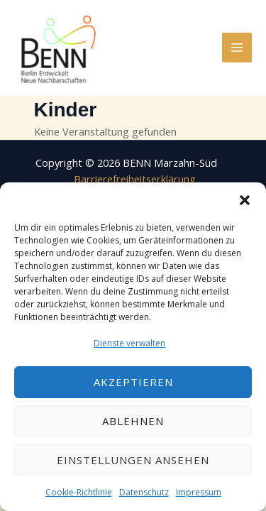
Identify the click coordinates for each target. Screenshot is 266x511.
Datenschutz (144, 492)
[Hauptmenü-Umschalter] (237, 47)
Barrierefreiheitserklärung (135, 179)
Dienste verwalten (129, 343)
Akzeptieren (133, 382)
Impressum (198, 492)
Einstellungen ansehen (133, 460)
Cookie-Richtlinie (78, 492)
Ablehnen (133, 421)
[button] (245, 200)
